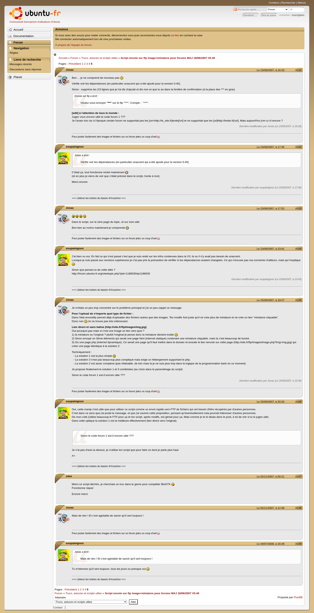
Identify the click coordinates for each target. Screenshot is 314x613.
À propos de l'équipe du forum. (73, 44)
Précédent (74, 63)
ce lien (175, 35)
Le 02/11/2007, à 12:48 (270, 507)
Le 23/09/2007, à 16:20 (270, 70)
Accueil (63, 57)
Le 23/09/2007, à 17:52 (270, 208)
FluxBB (298, 597)
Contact (57, 607)
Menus (302, 2)
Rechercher (288, 2)
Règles (14, 52)
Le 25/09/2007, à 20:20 (270, 401)
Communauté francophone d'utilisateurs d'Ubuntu (34, 22)
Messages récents (21, 64)
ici (158, 136)
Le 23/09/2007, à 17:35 (270, 147)
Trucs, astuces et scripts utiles (99, 57)
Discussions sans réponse (25, 69)
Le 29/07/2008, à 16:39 (270, 543)
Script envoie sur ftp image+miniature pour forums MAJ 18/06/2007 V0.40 (168, 57)
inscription (298, 15)
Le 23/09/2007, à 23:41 (270, 248)
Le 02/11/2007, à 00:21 (270, 476)
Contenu (274, 2)
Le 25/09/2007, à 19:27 (270, 300)
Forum (74, 57)
